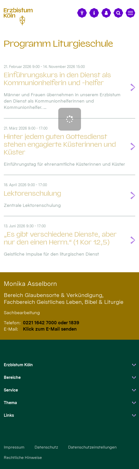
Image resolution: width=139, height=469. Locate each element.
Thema (10, 402)
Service (11, 390)
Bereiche (12, 377)
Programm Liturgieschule (58, 43)
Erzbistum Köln (18, 364)
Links (9, 415)
